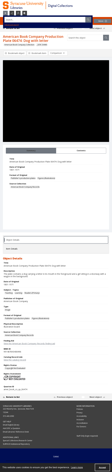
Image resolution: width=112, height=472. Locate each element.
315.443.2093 (8, 416)
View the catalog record (15, 359)
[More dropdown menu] (102, 21)
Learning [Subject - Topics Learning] (18, 293)
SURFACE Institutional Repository (16, 444)
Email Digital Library (11, 425)
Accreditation (82, 423)
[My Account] (18, 13)
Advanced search (12, 25)
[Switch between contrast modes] (24, 13)
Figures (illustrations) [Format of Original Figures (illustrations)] (46, 178)
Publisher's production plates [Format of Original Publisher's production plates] (23, 178)
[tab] (31, 150)
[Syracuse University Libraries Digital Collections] (46, 5)
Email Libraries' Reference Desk (16, 432)
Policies (80, 409)
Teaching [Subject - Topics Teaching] (9, 293)
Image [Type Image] (7, 310)
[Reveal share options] (11, 13)
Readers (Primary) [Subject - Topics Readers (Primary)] (32, 293)
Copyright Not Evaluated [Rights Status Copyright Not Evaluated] (15, 368)
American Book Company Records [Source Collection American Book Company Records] (25, 187)
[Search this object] (85, 38)
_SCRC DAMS (42, 44)
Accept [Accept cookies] (102, 467)
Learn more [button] (77, 467)
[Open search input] (5, 13)
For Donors (81, 426)
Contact (56, 456)
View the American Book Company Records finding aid (29, 343)
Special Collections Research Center (17, 440)
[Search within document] (106, 38)
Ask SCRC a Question (11, 428)
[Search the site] (45, 19)
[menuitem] (56, 456)
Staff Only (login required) (87, 436)
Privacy (79, 412)
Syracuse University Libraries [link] (17, 406)
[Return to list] (17, 28)
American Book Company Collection (19, 44)
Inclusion (80, 419)
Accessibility (82, 416)
